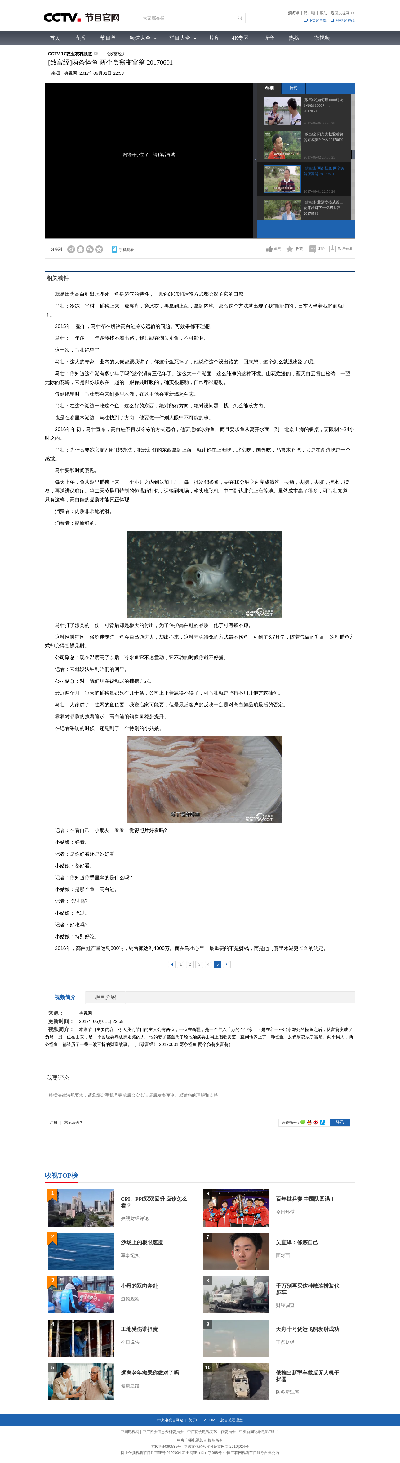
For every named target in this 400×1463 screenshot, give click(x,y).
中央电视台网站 (170, 1420)
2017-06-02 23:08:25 (319, 157)
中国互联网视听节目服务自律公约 (251, 1453)
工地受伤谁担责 (139, 1329)
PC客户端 (318, 20)
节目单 (108, 38)
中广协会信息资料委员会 (163, 1431)
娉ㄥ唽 (309, 13)
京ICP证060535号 (166, 1446)
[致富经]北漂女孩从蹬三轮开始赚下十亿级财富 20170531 (323, 208)
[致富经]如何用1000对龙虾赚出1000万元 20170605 (323, 105)
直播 (80, 38)
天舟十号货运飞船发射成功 (307, 1329)
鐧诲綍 (293, 13)
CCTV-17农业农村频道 (70, 53)
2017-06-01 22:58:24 (319, 191)
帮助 (323, 13)
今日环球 (285, 1211)
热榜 (294, 38)
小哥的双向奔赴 (139, 1286)
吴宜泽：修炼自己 (297, 1242)
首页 (55, 38)
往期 (269, 88)
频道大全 (140, 38)
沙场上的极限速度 (142, 1242)
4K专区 (240, 38)
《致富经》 (116, 53)
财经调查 (285, 1305)
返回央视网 (343, 13)
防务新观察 (287, 1392)
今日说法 (130, 1342)
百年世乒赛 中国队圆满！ (305, 1199)
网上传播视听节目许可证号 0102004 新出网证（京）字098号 (171, 1453)
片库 (214, 38)
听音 (269, 38)
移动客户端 (345, 20)
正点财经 (285, 1342)
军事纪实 (130, 1255)
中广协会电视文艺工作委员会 (211, 1431)
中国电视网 (130, 1431)
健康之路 (130, 1385)
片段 (293, 88)
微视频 (322, 38)
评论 (321, 248)
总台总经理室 (231, 1420)
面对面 (283, 1255)
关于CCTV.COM (202, 1420)
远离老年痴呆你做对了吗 (150, 1373)
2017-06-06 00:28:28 (319, 123)
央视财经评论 (135, 1218)
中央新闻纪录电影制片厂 (259, 1431)
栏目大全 (179, 38)
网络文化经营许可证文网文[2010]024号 (216, 1446)
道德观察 (130, 1298)
